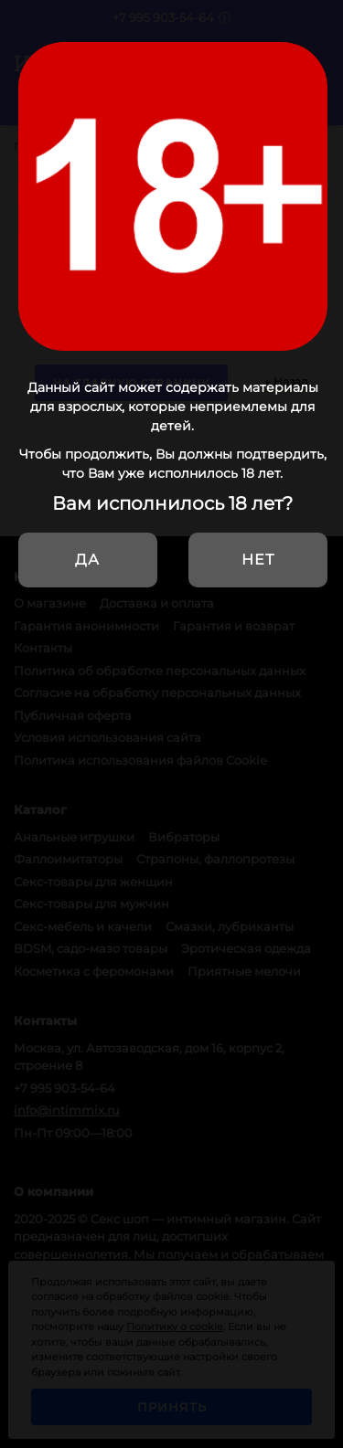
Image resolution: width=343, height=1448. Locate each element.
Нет (257, 559)
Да (87, 559)
